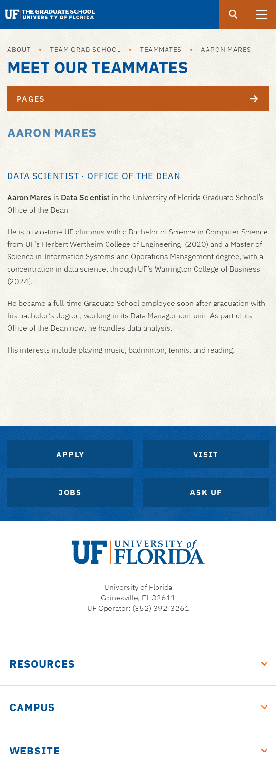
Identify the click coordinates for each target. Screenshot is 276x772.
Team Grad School (85, 49)
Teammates (161, 49)
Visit (205, 454)
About (19, 49)
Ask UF (206, 492)
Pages (143, 98)
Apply (70, 454)
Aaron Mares (226, 49)
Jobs (70, 492)
